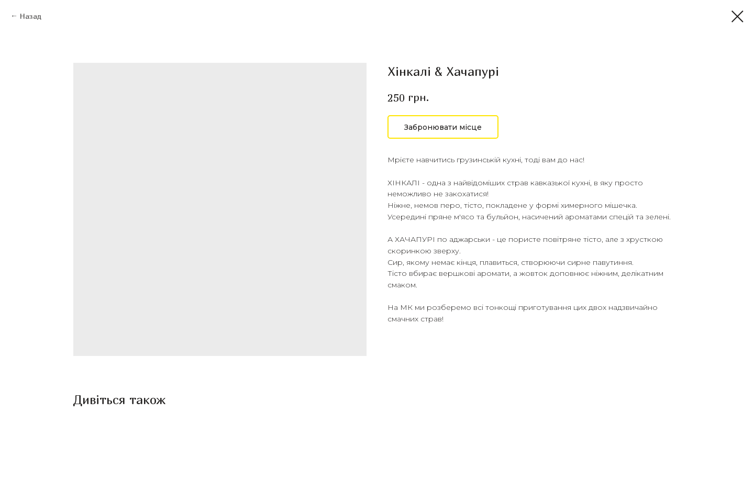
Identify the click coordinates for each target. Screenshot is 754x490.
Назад (30, 16)
